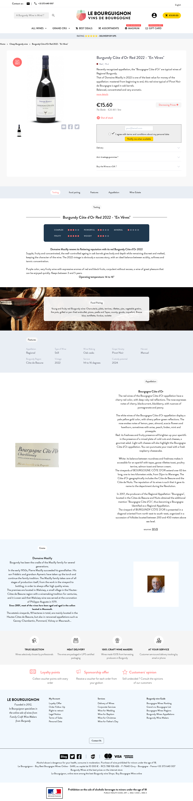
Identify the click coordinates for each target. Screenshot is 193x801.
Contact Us (96, 740)
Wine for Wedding (106, 710)
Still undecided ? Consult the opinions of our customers (142, 681)
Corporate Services (107, 707)
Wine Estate (135, 192)
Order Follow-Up (57, 707)
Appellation (114, 192)
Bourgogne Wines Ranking (159, 703)
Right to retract (56, 710)
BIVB (155, 529)
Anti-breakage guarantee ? (138, 157)
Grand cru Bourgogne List (159, 707)
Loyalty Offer (55, 703)
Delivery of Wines (106, 703)
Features (94, 192)
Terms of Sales (55, 718)
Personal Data (55, 721)
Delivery (138, 147)
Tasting (55, 192)
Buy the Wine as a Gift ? (138, 166)
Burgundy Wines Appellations (160, 714)
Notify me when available (139, 139)
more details (102, 94)
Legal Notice (55, 714)
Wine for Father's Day (108, 721)
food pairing (74, 192)
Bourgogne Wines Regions (159, 710)
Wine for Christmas (107, 718)
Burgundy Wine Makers (158, 718)
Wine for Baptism (106, 714)
